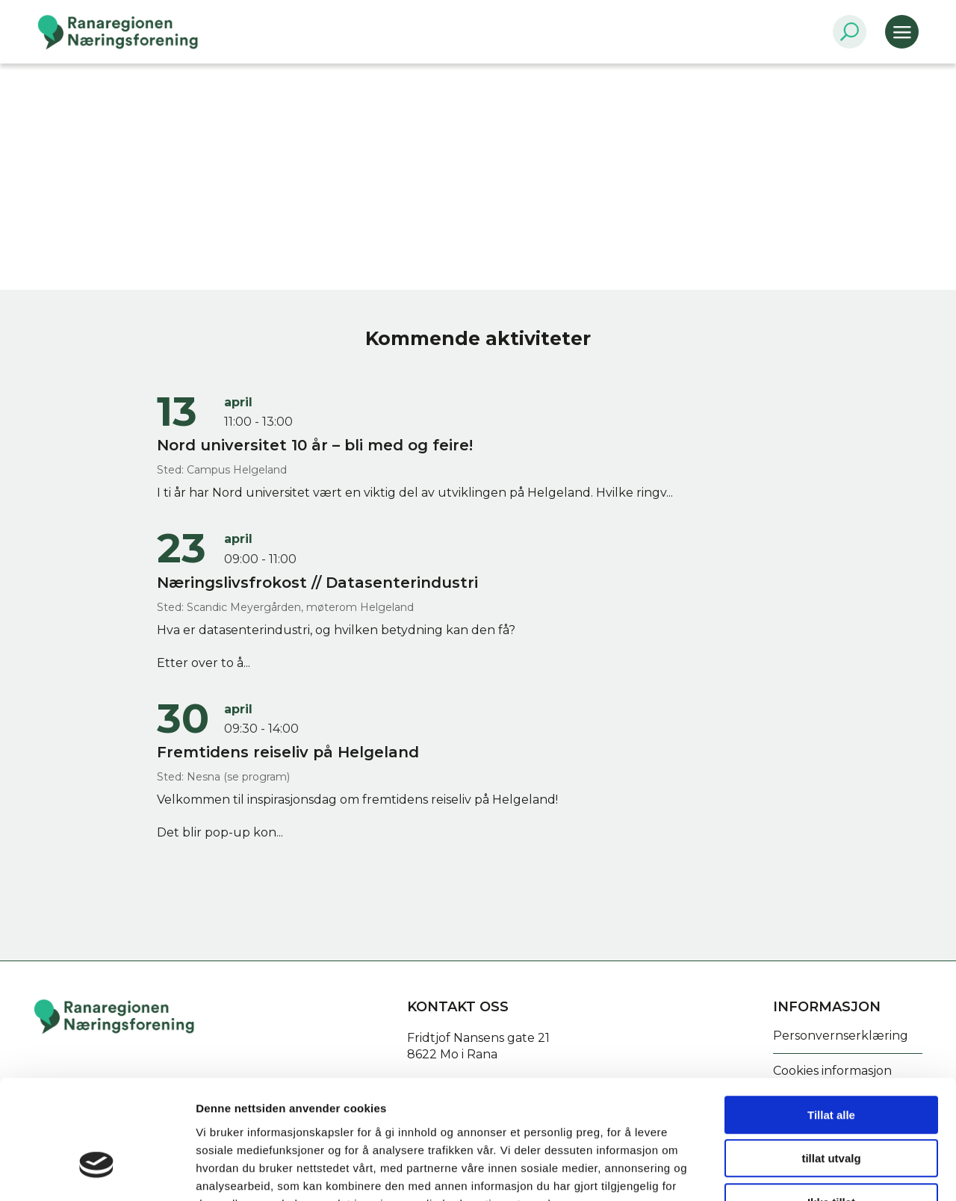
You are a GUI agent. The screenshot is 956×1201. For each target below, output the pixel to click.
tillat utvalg (830, 1062)
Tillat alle (831, 1018)
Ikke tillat (831, 1105)
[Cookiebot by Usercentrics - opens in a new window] (96, 1172)
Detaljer (795, 1171)
